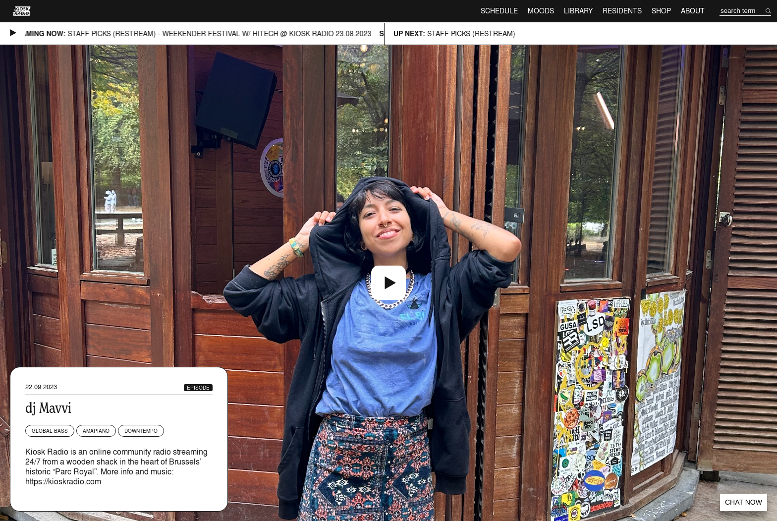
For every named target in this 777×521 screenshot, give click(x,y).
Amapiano (96, 430)
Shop (661, 10)
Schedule (499, 10)
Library (578, 10)
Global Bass (50, 430)
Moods (541, 10)
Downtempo (141, 430)
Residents (622, 10)
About (693, 10)
